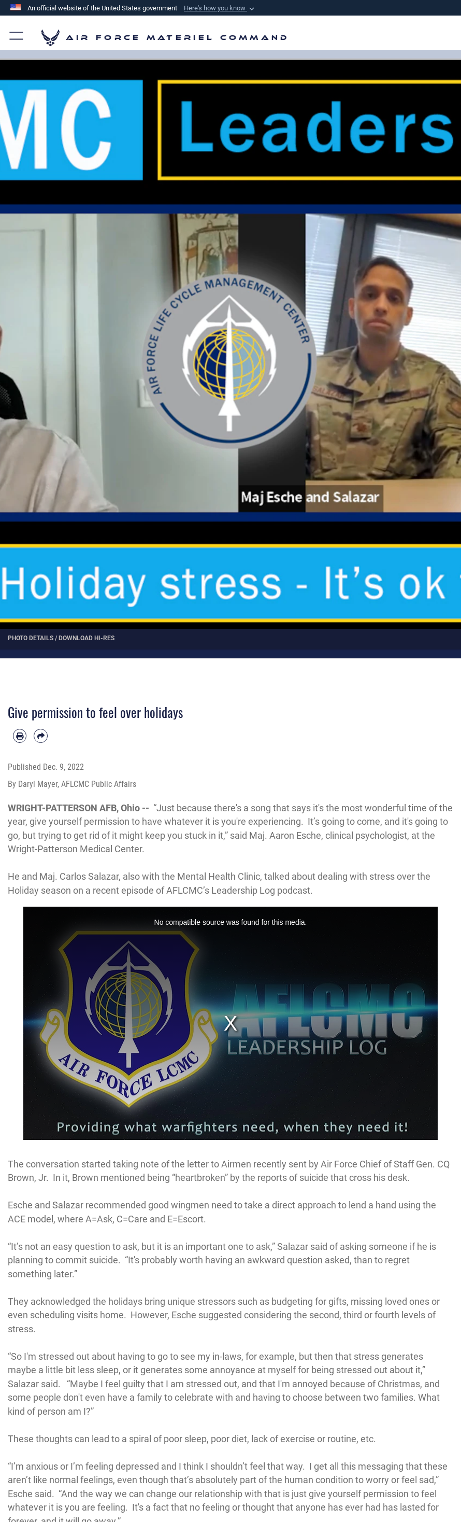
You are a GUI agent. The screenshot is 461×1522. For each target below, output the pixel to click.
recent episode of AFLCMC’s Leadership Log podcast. (203, 890)
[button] (220, 8)
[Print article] (19, 735)
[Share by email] (40, 735)
